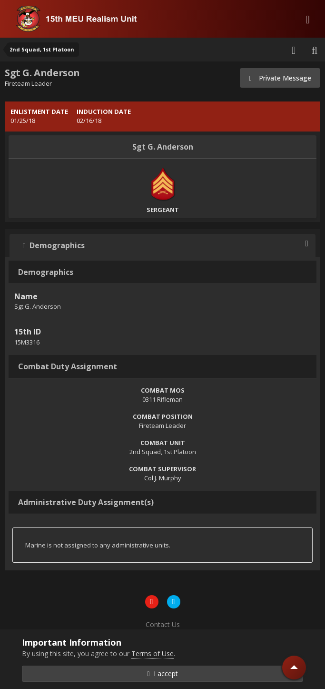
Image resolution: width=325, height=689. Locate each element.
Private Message (280, 77)
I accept (162, 673)
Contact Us (163, 624)
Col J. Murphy (162, 478)
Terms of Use (152, 653)
